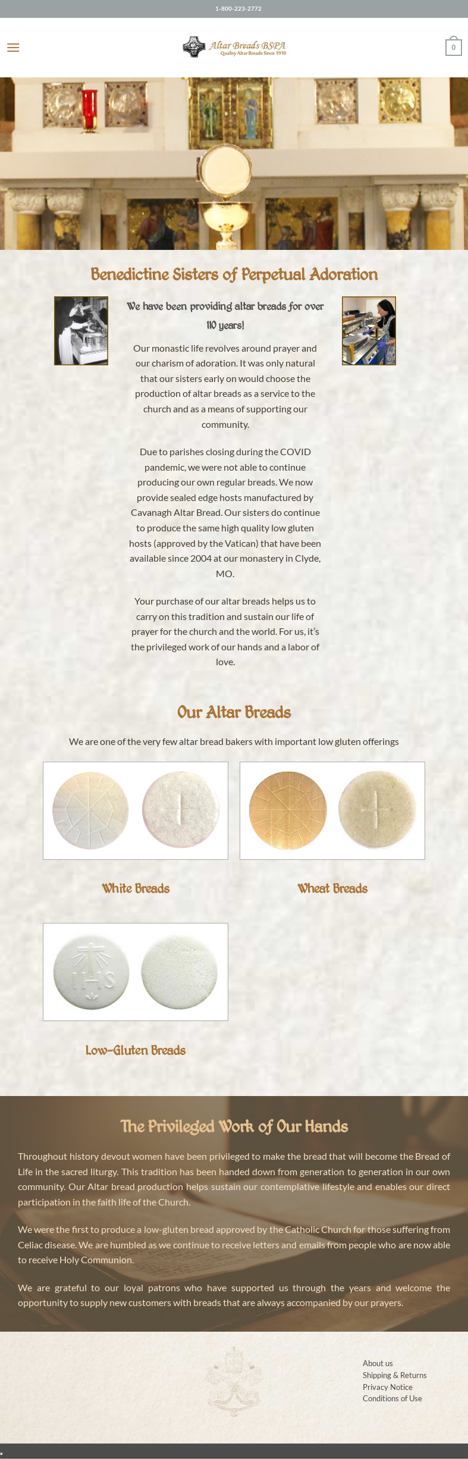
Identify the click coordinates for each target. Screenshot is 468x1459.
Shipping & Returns (395, 1374)
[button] (13, 47)
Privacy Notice (388, 1386)
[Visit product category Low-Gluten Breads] (135, 998)
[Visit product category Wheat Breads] (332, 837)
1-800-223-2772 (238, 8)
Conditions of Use (392, 1398)
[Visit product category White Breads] (135, 837)
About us (378, 1362)
